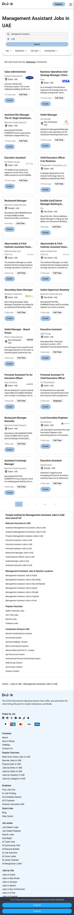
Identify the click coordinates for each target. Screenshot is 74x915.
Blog (4, 812)
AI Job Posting (9, 793)
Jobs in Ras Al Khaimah (13, 889)
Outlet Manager (48, 114)
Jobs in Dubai (8, 874)
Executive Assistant (15, 157)
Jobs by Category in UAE (13, 778)
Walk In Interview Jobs (15, 611)
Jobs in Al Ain (8, 893)
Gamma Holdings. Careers (16, 642)
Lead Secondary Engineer (54, 417)
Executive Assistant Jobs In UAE (19, 540)
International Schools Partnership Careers (23, 658)
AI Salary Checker (10, 860)
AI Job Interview (9, 852)
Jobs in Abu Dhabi (11, 878)
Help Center (7, 816)
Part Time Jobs (12, 615)
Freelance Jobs (12, 623)
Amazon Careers (12, 671)
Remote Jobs (11, 619)
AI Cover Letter (9, 856)
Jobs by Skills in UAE (12, 771)
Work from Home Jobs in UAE (16, 757)
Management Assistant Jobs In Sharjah (22, 592)
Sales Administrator (15, 71)
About (5, 737)
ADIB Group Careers (14, 663)
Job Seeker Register (11, 831)
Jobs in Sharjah (9, 882)
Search (37, 44)
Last (45, 504)
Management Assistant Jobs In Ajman (21, 588)
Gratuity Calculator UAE (13, 804)
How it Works (8, 741)
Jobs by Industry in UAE (13, 775)
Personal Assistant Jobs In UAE (19, 548)
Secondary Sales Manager (18, 289)
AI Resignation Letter (12, 863)
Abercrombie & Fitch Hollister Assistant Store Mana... (17, 247)
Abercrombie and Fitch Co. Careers (20, 650)
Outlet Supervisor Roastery (54, 289)
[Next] (55, 504)
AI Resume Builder (10, 849)
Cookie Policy (60, 899)
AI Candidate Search (11, 797)
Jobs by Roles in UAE (12, 767)
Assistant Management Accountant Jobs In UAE (26, 528)
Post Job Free (8, 789)
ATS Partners (8, 800)
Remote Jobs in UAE (11, 760)
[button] (37, 905)
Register (58, 4)
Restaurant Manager (15, 200)
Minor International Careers (17, 646)
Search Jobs (8, 834)
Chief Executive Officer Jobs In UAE (20, 557)
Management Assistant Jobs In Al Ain (21, 600)
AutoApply (7, 838)
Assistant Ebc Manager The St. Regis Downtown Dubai (17, 118)
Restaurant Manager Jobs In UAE (19, 553)
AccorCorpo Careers (14, 667)
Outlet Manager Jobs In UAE (17, 561)
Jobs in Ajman (9, 885)
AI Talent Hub (8, 842)
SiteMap (6, 745)
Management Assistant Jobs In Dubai (21, 575)
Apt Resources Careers (15, 654)
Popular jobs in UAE (11, 764)
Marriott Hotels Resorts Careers (19, 633)
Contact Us (7, 748)
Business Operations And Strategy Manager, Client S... (53, 75)
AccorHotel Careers (14, 638)
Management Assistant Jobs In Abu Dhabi (23, 580)
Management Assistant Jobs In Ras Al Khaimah (25, 584)
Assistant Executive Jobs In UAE (19, 565)
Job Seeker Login (10, 827)
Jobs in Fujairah (9, 896)
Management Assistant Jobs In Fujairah (22, 596)
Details (10, 100)
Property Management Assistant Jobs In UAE (24, 536)
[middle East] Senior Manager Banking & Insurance (51, 204)
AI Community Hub (11, 845)
